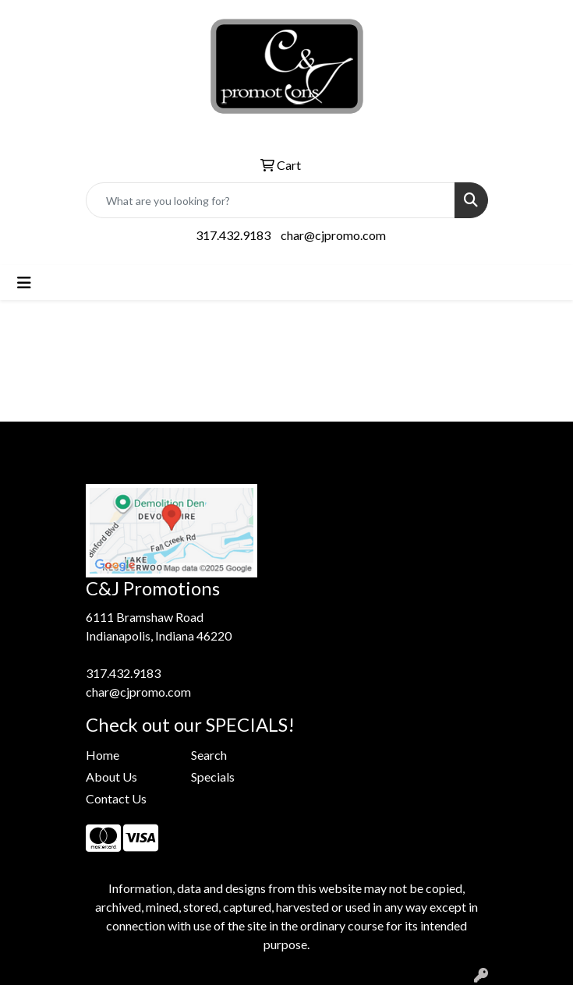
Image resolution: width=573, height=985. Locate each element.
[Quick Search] (270, 200)
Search (209, 754)
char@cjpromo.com (333, 235)
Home (102, 754)
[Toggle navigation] (24, 282)
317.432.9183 (233, 235)
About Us (111, 776)
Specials (213, 776)
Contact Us (116, 798)
